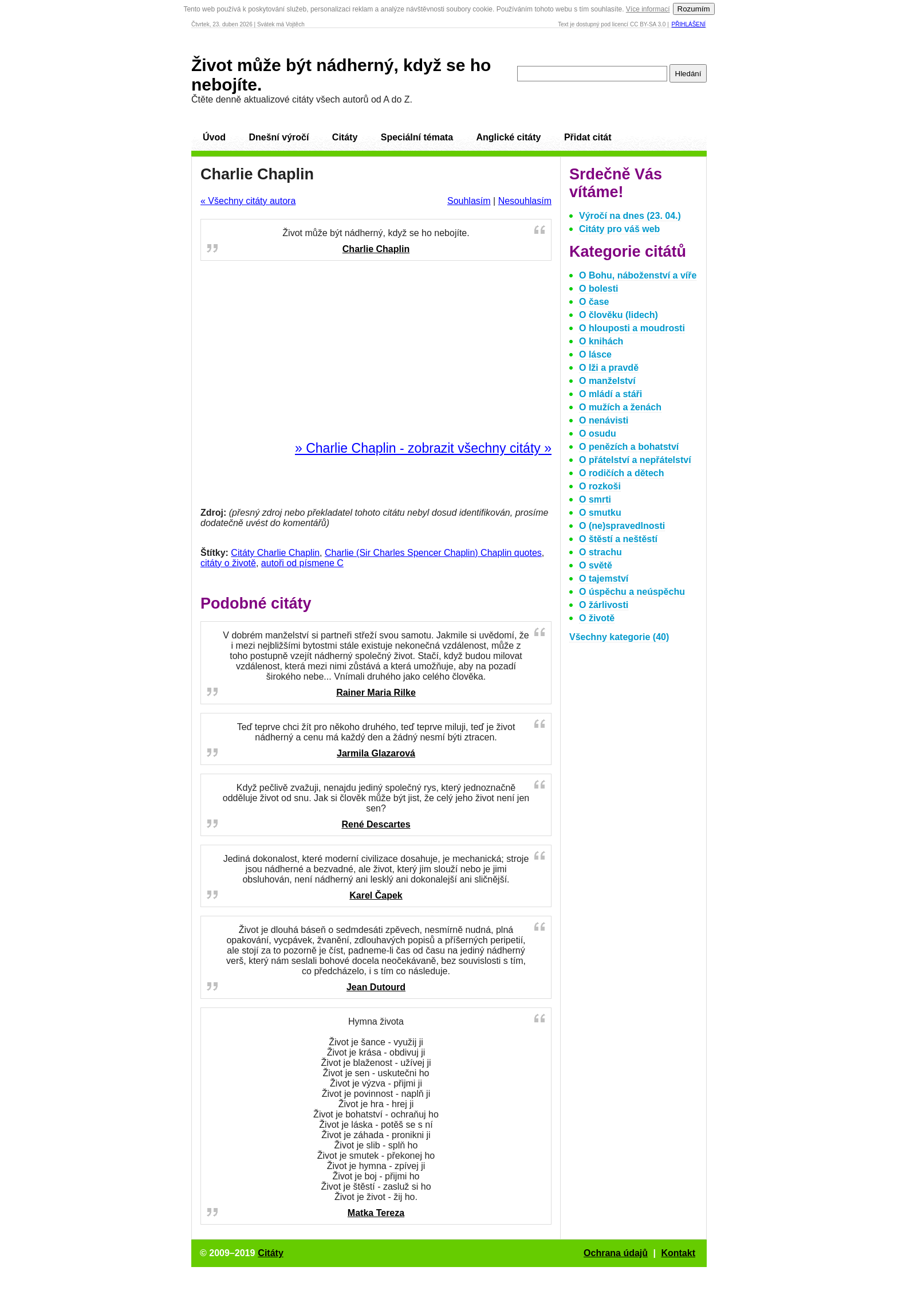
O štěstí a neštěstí (618, 539)
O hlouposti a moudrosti (632, 328)
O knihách (601, 341)
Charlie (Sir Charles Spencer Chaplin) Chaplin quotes (433, 553)
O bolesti (598, 288)
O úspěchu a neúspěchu (632, 592)
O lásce (595, 354)
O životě (597, 618)
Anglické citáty (508, 137)
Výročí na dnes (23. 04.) (630, 216)
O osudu (597, 433)
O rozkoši (600, 486)
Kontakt (678, 1253)
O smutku (600, 512)
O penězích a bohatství (629, 447)
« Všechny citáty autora (248, 201)
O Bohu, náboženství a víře (637, 275)
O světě (595, 565)
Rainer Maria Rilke (376, 692)
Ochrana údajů (616, 1253)
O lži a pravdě (609, 367)
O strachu (600, 552)
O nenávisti (603, 420)
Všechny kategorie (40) (619, 637)
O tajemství (603, 578)
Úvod (214, 137)
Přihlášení (689, 24)
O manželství (607, 381)
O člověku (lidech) (618, 315)
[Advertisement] (376, 351)
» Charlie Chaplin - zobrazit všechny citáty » (423, 448)
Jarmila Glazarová (376, 753)
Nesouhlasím (525, 201)
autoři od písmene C (302, 563)
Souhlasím (469, 201)
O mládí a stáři (610, 394)
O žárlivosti (603, 605)
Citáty (344, 137)
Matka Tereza (376, 1213)
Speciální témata (417, 137)
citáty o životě (228, 563)
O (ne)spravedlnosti (622, 526)
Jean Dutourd (375, 987)
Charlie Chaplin (375, 249)
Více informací (648, 9)
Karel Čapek (376, 895)
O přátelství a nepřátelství (635, 460)
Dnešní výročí (279, 137)
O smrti (595, 499)
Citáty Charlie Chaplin (275, 553)
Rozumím (694, 9)
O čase (594, 302)
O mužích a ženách (620, 407)
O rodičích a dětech (621, 473)
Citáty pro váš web (619, 229)
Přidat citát (588, 137)
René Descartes (375, 824)
